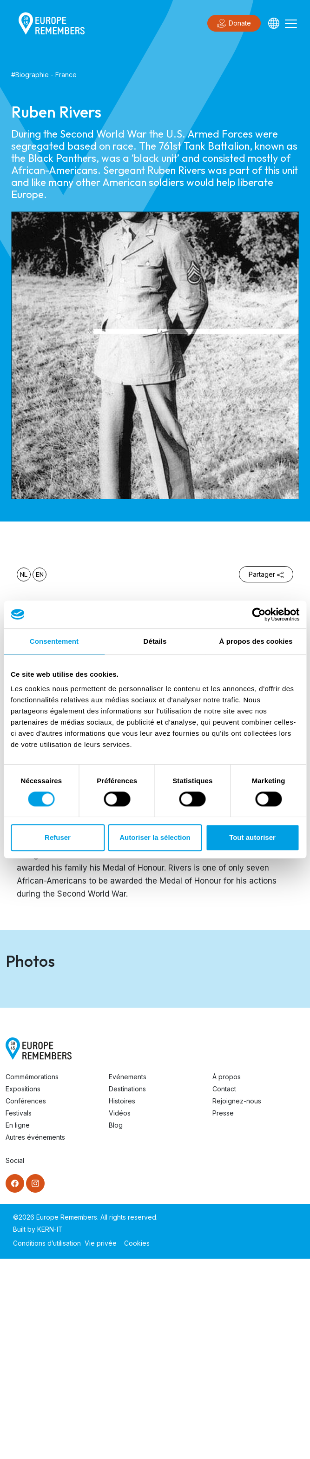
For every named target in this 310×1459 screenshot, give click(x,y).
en (40, 574)
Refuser (58, 837)
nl (23, 574)
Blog (116, 1325)
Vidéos (120, 1313)
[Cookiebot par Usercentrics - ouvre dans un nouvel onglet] (258, 614)
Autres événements (35, 1337)
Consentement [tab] (54, 641)
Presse (223, 1313)
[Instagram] (35, 1383)
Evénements (127, 1277)
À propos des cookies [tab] (256, 641)
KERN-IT (50, 1429)
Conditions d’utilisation (47, 1443)
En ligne (18, 1325)
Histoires (122, 1301)
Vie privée (101, 1443)
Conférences (26, 1301)
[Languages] (273, 23)
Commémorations (32, 1277)
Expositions (23, 1289)
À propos (226, 1277)
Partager (266, 574)
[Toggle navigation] (291, 23)
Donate (234, 23)
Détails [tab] (155, 641)
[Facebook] (15, 1383)
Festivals (19, 1313)
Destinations (127, 1289)
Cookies (137, 1443)
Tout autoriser (252, 837)
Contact (224, 1289)
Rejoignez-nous (236, 1301)
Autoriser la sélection (155, 837)
